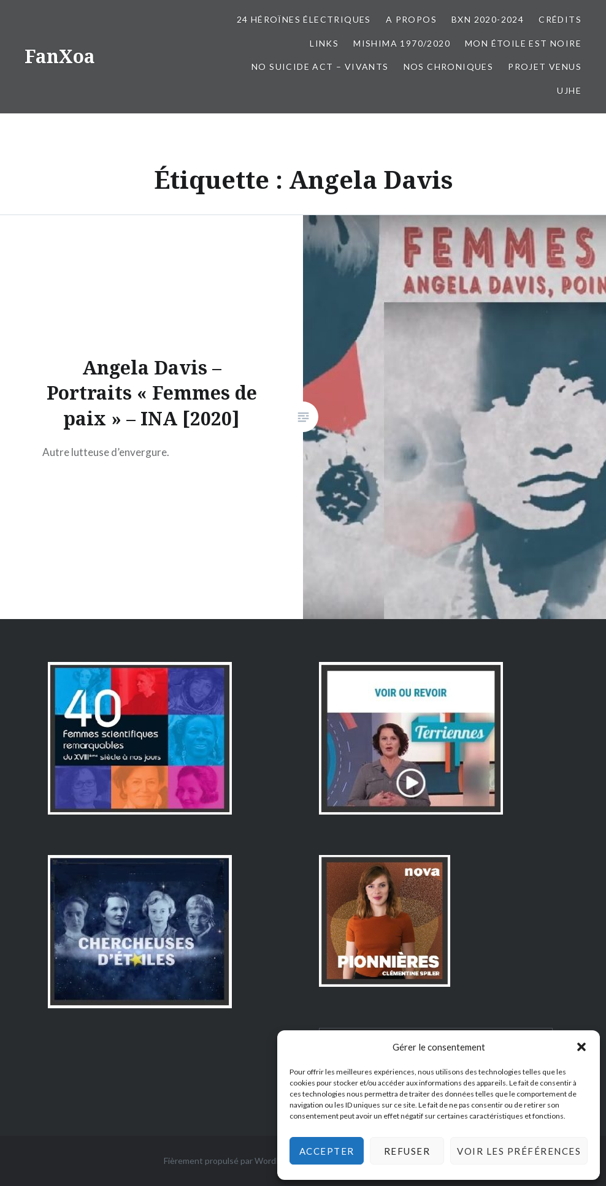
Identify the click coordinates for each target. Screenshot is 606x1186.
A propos (411, 19)
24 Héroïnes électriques (304, 19)
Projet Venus (544, 66)
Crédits (560, 19)
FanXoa (60, 56)
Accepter (327, 1151)
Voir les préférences (519, 1151)
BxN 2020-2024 (487, 19)
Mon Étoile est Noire (523, 43)
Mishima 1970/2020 (401, 43)
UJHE (569, 90)
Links (324, 43)
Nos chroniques (449, 66)
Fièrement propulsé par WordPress (231, 1160)
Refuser (407, 1151)
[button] (581, 1047)
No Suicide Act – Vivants (320, 66)
